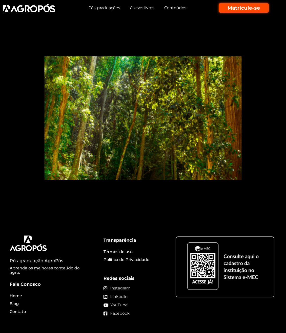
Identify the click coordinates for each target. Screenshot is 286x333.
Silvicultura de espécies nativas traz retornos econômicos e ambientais (133, 42)
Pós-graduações (104, 7)
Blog (14, 303)
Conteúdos (175, 7)
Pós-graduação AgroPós (36, 260)
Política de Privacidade (126, 259)
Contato (18, 311)
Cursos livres (142, 7)
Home (16, 295)
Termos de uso (118, 251)
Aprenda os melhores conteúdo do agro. (45, 270)
